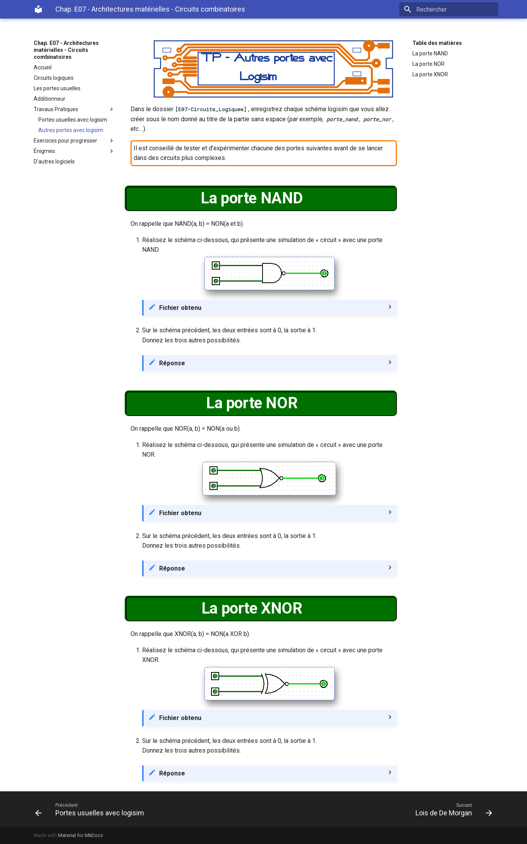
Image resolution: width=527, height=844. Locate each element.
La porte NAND (430, 53)
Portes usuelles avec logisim (72, 120)
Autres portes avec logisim (70, 130)
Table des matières (437, 43)
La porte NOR (428, 64)
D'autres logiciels (54, 161)
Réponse (172, 363)
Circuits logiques (54, 78)
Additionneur (49, 99)
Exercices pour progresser (74, 140)
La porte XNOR (430, 74)
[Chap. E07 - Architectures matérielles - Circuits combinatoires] (38, 9)
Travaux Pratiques (74, 109)
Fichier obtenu (180, 307)
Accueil (42, 67)
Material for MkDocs (80, 835)
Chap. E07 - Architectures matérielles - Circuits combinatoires (66, 50)
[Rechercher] (453, 9)
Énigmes (74, 151)
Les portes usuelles (57, 88)
